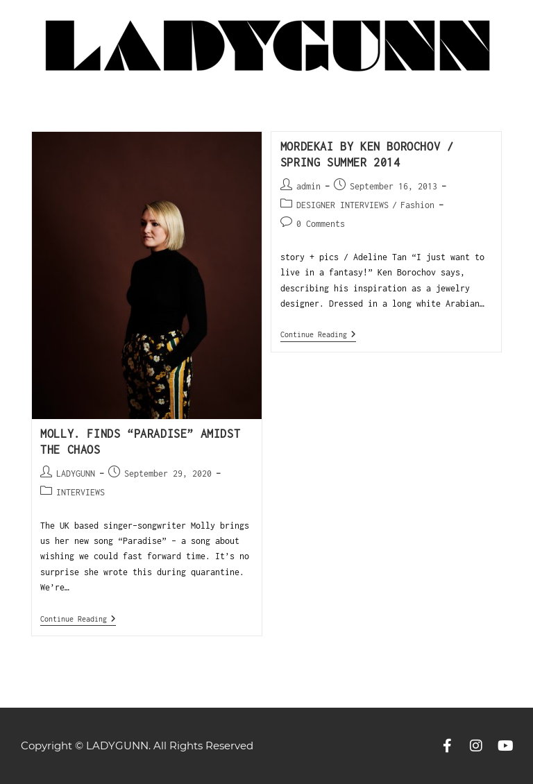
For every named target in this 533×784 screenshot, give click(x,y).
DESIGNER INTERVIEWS (342, 205)
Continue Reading (78, 618)
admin (308, 186)
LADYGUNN (75, 473)
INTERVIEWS (80, 492)
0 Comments (320, 224)
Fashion (417, 205)
